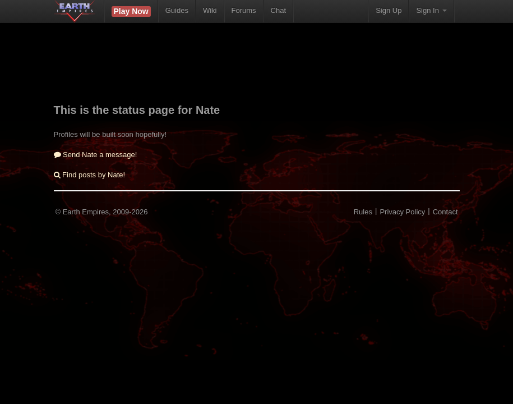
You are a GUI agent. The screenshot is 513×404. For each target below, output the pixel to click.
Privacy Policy (402, 212)
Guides (176, 10)
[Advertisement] (258, 70)
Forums (244, 10)
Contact (445, 212)
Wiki (210, 10)
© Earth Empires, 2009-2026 (102, 212)
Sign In (431, 10)
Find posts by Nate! (90, 175)
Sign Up (388, 10)
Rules (363, 212)
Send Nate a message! (95, 154)
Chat (278, 10)
